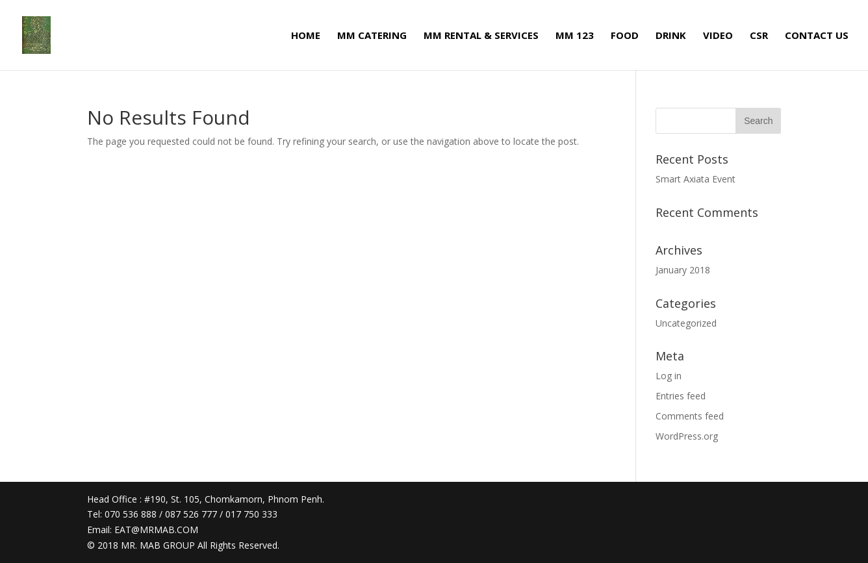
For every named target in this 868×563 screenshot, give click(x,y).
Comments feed (690, 416)
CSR (759, 36)
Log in (669, 375)
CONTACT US (817, 36)
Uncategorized (686, 323)
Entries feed (681, 396)
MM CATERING (372, 36)
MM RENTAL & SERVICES (481, 36)
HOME (305, 36)
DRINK (671, 36)
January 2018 (683, 270)
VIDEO (718, 36)
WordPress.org (687, 436)
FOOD (625, 36)
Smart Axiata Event (695, 179)
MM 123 (574, 36)
